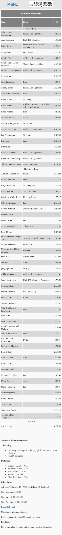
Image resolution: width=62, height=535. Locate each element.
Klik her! (10, 507)
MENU (12, 4)
